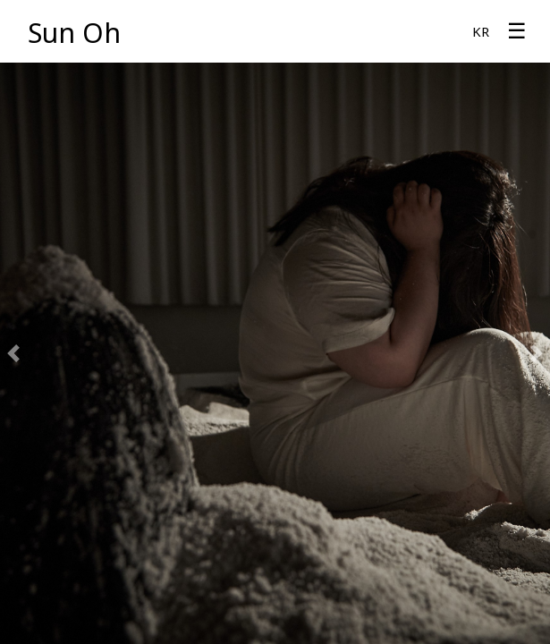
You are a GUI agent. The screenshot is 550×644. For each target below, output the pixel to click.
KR (480, 31)
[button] (14, 353)
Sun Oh (74, 32)
